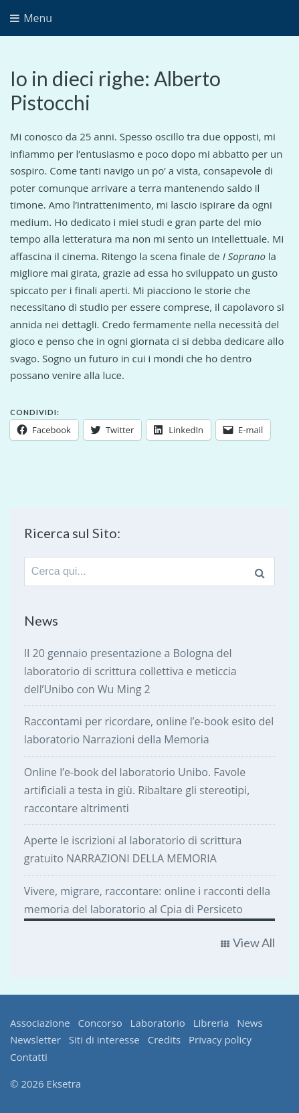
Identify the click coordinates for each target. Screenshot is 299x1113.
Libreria (211, 1022)
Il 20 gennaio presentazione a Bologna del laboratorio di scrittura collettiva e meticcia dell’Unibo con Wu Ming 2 (130, 671)
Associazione (40, 1022)
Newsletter (35, 1039)
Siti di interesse (104, 1039)
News (250, 1022)
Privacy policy (220, 1039)
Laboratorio (157, 1022)
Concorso (100, 1022)
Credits (164, 1039)
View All (254, 942)
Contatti (28, 1057)
